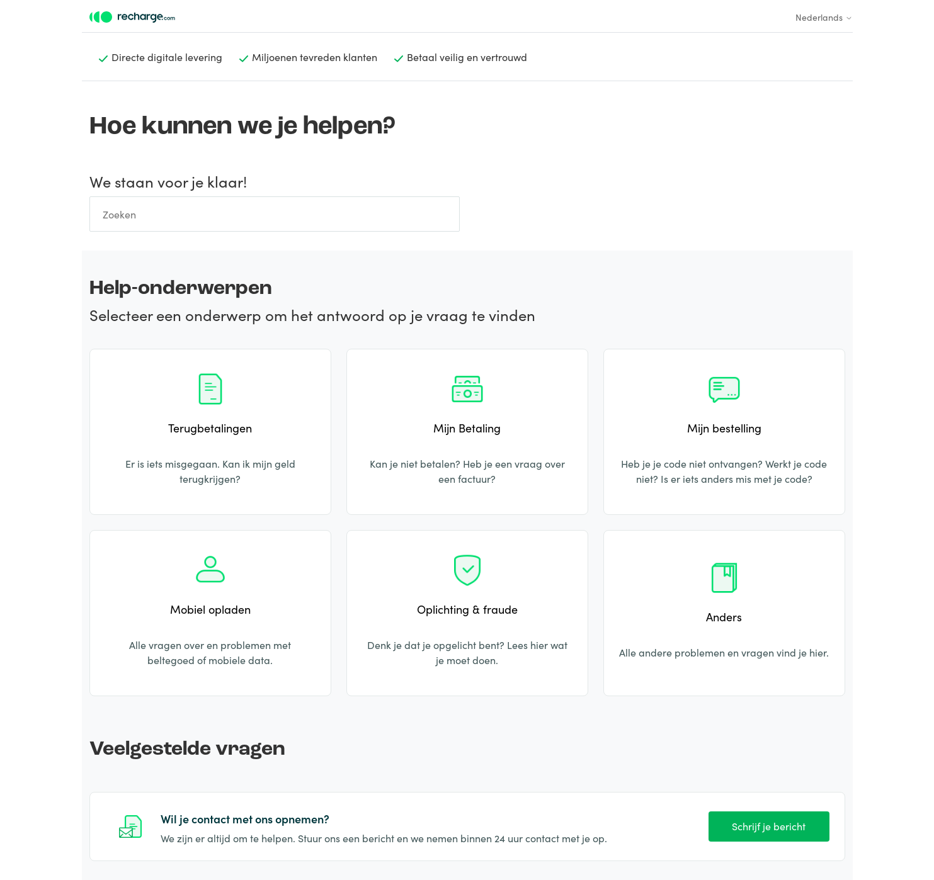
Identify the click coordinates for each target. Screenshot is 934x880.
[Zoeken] (274, 214)
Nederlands (824, 17)
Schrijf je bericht (769, 826)
